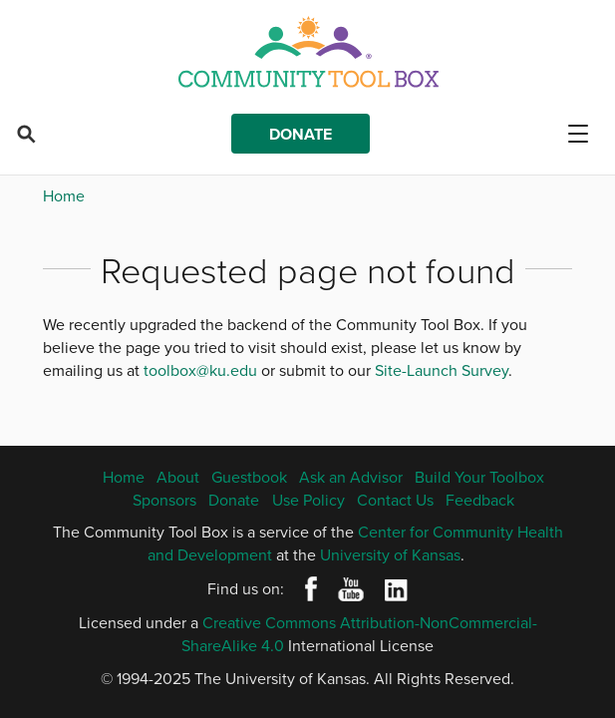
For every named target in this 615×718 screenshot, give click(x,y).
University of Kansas (390, 554)
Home (64, 195)
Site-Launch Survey (441, 370)
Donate (300, 134)
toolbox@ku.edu (200, 370)
